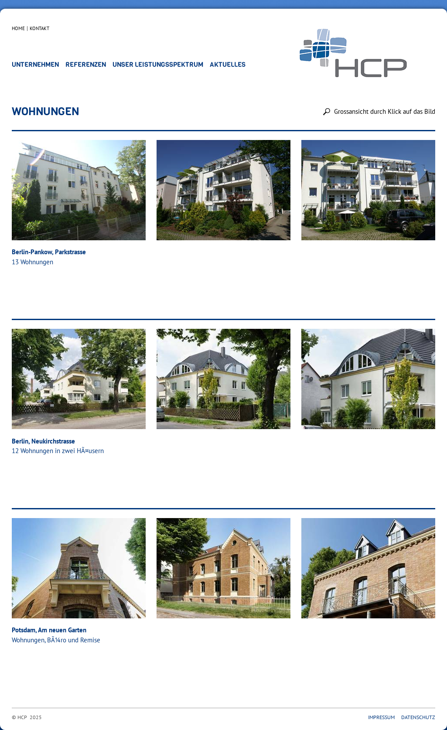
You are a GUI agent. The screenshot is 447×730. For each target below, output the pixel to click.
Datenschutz (418, 717)
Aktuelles (228, 64)
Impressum (381, 717)
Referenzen (85, 64)
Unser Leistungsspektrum (158, 64)
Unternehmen (35, 64)
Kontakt (39, 28)
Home (18, 28)
